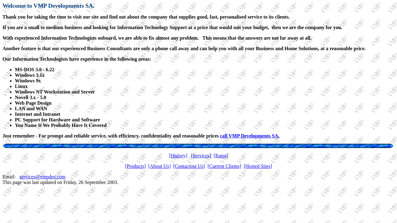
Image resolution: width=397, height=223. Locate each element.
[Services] (201, 155)
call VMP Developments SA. (249, 135)
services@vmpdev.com (42, 176)
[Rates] (221, 155)
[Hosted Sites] (258, 166)
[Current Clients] (224, 166)
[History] (178, 155)
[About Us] (159, 166)
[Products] (135, 166)
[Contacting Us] (189, 166)
